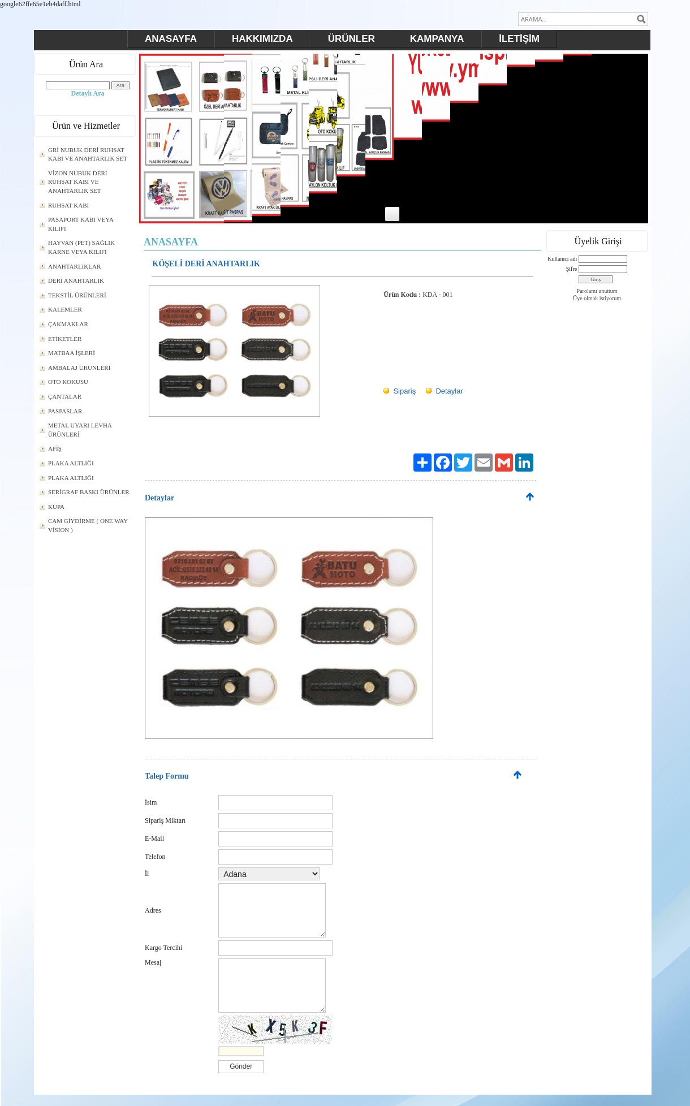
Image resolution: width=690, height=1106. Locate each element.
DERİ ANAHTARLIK (76, 280)
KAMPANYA (437, 38)
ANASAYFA (171, 38)
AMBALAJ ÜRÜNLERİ (79, 367)
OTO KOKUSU (68, 381)
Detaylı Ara (88, 93)
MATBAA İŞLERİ (71, 352)
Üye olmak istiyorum (597, 298)
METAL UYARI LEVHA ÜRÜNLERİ (80, 430)
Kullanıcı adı (562, 259)
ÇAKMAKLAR (68, 324)
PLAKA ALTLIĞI (71, 463)
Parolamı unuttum (597, 291)
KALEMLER (65, 309)
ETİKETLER (64, 338)
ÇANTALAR (64, 396)
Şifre (571, 269)
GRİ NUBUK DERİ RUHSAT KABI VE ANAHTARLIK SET (87, 154)
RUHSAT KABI (68, 205)
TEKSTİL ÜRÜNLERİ (77, 295)
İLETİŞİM (519, 38)
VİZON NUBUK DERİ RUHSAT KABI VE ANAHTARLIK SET (77, 182)
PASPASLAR (65, 411)
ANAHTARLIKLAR (74, 266)
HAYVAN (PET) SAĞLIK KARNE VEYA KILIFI (81, 247)
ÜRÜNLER (351, 38)
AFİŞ (55, 448)
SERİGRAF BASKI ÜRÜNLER (89, 492)
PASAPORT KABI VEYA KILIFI (81, 224)
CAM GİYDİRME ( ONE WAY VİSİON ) (88, 525)
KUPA (56, 506)
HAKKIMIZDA (262, 38)
